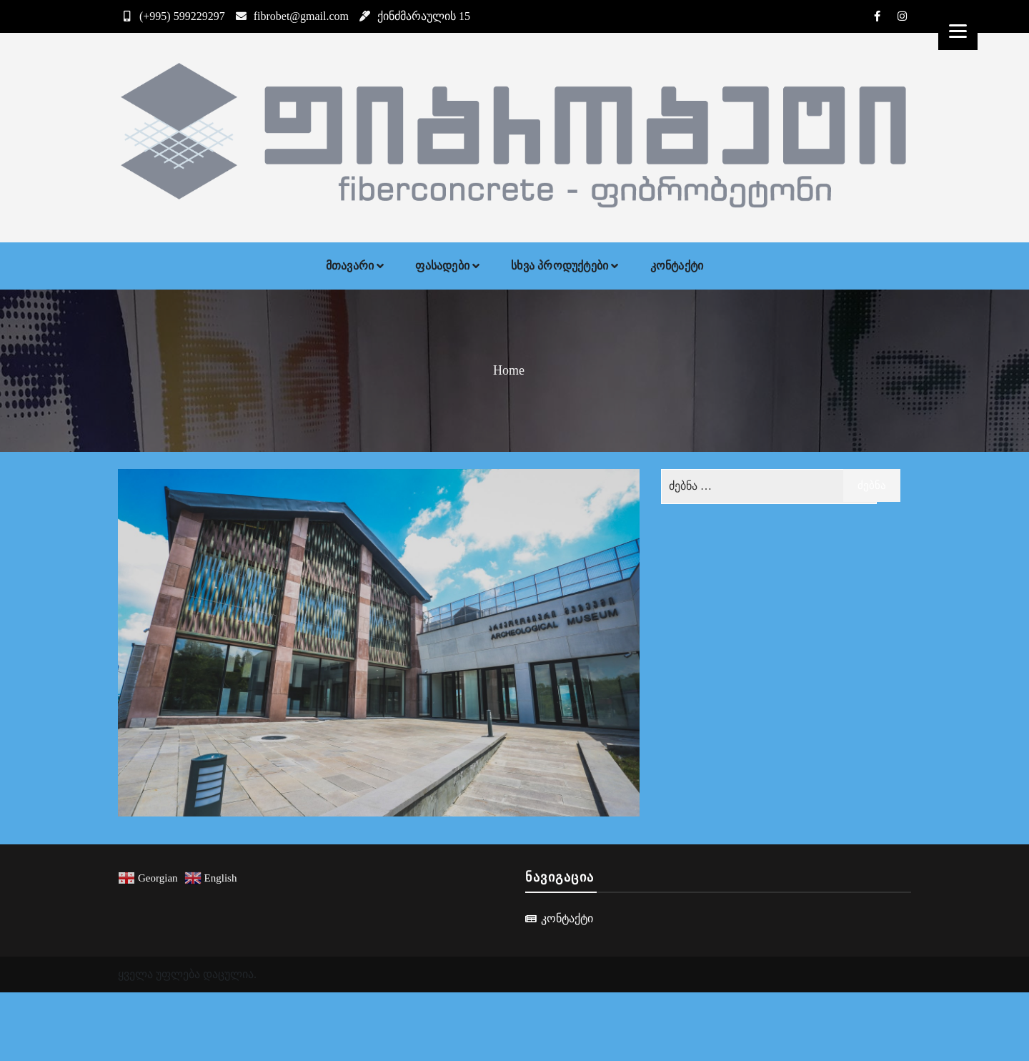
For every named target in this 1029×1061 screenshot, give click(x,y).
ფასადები (442, 266)
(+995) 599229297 (171, 16)
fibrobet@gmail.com (290, 16)
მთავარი (350, 266)
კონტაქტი (677, 266)
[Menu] (958, 30)
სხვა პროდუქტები (559, 266)
